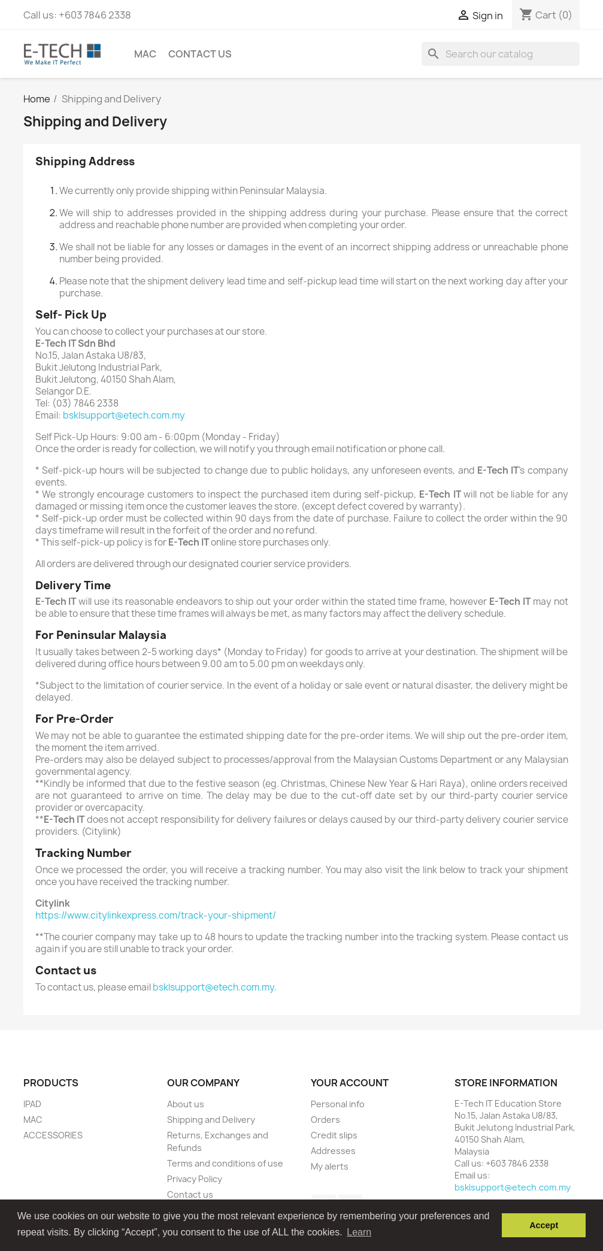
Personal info (338, 1104)
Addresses (333, 1150)
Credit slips (334, 1135)
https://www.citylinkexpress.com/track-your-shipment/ (155, 915)
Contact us (200, 53)
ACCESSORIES (53, 1135)
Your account (350, 1082)
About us (185, 1104)
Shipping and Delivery (211, 1119)
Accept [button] (543, 1225)
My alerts (330, 1166)
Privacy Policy (194, 1179)
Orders (325, 1119)
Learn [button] (359, 1232)
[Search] (501, 54)
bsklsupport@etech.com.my (124, 415)
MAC (33, 1119)
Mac (145, 53)
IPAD (32, 1104)
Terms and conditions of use (225, 1163)
